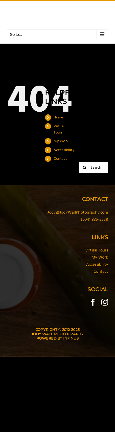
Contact (60, 158)
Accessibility (64, 149)
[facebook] (93, 302)
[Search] (84, 167)
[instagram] (104, 302)
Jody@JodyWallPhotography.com (77, 212)
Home (58, 117)
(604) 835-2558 (94, 219)
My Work (61, 141)
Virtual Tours (96, 250)
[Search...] (93, 167)
